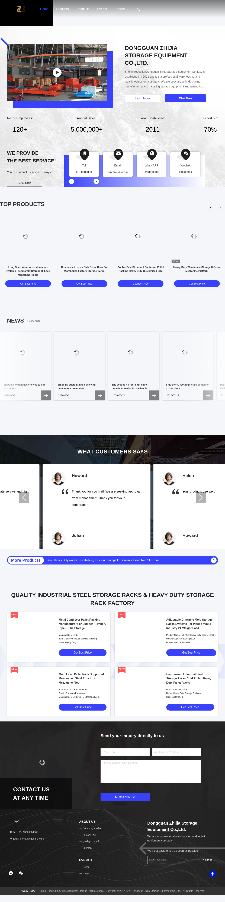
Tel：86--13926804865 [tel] (23, 832)
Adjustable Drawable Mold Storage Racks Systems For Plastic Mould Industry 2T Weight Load (189, 624)
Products (62, 9)
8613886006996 (151, 172)
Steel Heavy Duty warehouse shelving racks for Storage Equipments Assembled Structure (103, 560)
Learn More (142, 98)
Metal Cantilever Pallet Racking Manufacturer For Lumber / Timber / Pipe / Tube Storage (82, 624)
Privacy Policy (27, 891)
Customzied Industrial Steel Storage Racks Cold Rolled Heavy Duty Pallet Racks (188, 678)
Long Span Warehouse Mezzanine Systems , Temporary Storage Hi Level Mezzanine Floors (28, 271)
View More (33, 320)
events (102, 9)
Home (44, 9)
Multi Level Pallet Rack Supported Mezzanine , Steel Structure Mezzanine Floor (81, 678)
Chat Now (24, 182)
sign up (206, 859)
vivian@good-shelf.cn (118, 172)
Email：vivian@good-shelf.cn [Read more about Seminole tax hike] (27, 838)
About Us (82, 9)
